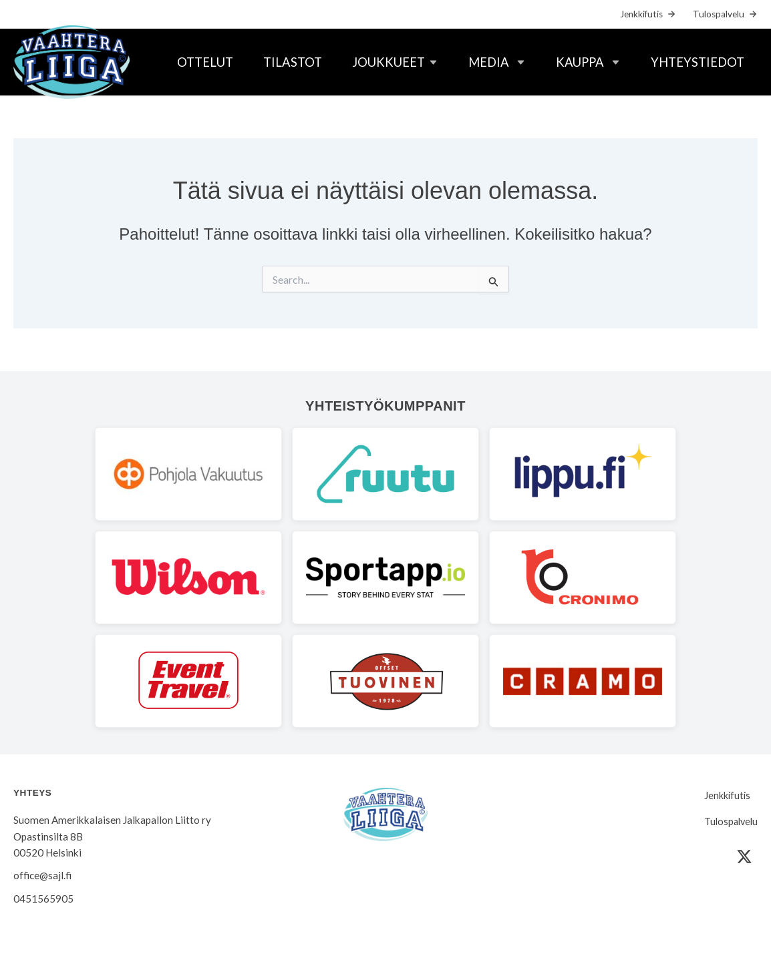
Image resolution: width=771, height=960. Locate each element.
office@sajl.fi (42, 875)
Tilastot (292, 62)
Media (488, 62)
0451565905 (43, 899)
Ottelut (205, 62)
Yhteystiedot (697, 62)
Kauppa (580, 62)
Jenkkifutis (641, 14)
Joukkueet (388, 62)
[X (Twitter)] (744, 856)
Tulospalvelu (718, 14)
